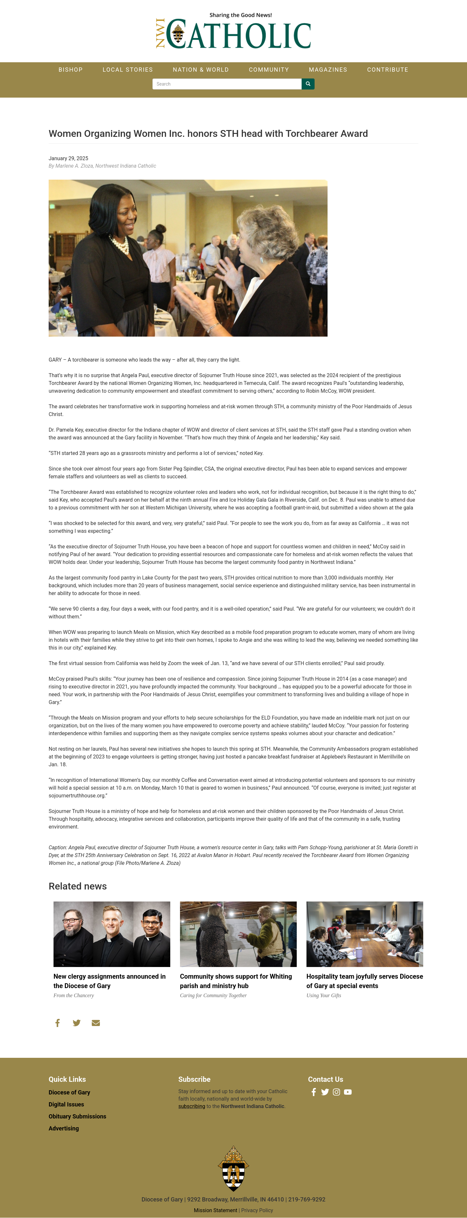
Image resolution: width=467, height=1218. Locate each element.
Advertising (64, 1128)
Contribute (387, 69)
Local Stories (128, 69)
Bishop (70, 69)
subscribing (191, 1106)
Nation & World (201, 69)
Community (269, 69)
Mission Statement (215, 1210)
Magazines (328, 69)
